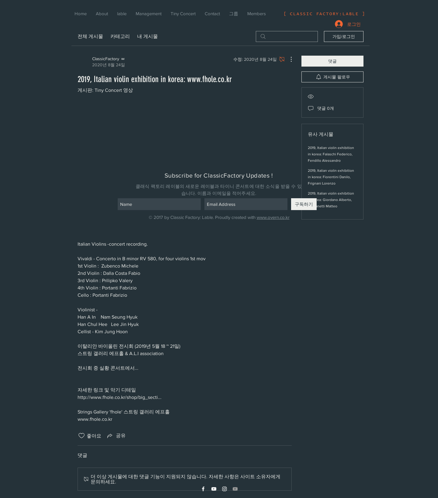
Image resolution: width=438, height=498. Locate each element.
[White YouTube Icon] (214, 489)
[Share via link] (116, 435)
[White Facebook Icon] (203, 489)
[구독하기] (304, 204)
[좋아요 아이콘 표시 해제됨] (81, 435)
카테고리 (120, 36)
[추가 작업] (288, 59)
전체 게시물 (90, 36)
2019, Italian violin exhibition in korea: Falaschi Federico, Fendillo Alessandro (331, 154)
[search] (287, 36)
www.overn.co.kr (273, 217)
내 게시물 (147, 36)
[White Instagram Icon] (224, 489)
